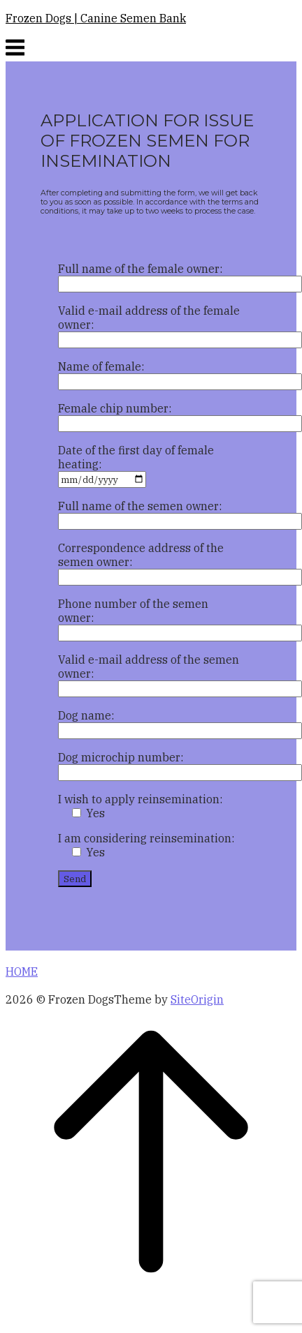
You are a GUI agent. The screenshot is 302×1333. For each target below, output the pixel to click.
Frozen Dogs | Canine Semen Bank (96, 18)
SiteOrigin (197, 999)
